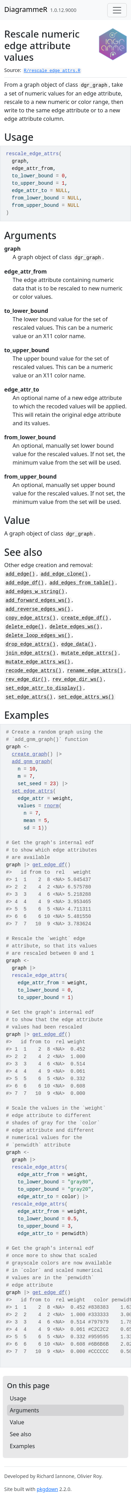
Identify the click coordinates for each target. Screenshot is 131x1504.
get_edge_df (48, 865)
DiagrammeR (25, 9)
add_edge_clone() (64, 574)
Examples (22, 1446)
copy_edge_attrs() (31, 618)
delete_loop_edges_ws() (38, 635)
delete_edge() (25, 627)
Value (17, 1422)
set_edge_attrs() (29, 697)
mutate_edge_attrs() (89, 653)
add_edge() (20, 574)
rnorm (51, 806)
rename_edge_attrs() (95, 671)
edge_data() (77, 644)
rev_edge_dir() (26, 679)
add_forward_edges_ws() (38, 600)
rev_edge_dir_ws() (77, 679)
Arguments (24, 1410)
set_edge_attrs (32, 791)
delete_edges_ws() (75, 627)
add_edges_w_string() (35, 592)
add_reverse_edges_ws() (38, 609)
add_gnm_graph (31, 761)
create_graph (29, 754)
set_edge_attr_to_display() (44, 688)
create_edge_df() (84, 618)
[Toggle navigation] (117, 10)
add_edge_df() (25, 583)
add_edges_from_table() (82, 583)
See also (20, 1434)
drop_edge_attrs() (31, 644)
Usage (18, 1398)
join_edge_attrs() (31, 653)
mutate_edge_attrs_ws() (38, 662)
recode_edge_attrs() (33, 671)
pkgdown (47, 1489)
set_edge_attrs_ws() (86, 697)
